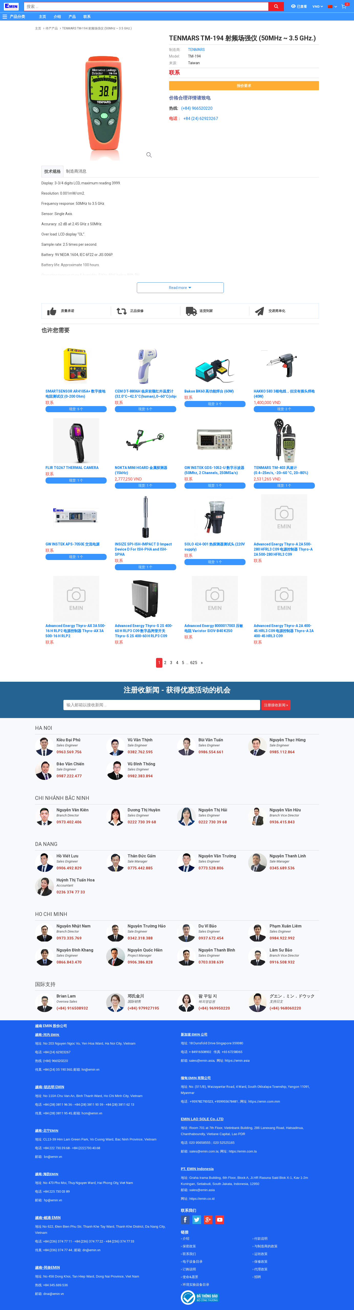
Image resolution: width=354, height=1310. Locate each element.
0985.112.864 (282, 752)
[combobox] (143, 6)
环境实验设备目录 (195, 1284)
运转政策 (260, 1254)
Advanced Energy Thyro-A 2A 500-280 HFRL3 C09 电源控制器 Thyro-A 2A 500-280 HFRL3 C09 (283, 549)
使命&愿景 (190, 1277)
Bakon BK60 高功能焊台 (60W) (209, 391)
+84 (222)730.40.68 (86, 1148)
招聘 (257, 1277)
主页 (42, 17)
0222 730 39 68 (142, 822)
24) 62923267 (205, 118)
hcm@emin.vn (92, 1113)
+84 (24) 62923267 (56, 1052)
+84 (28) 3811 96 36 (57, 1104)
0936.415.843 (282, 822)
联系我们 (189, 1254)
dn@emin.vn (91, 1250)
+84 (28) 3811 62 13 (120, 1104)
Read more (178, 288)
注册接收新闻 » (276, 705)
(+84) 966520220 (55, 1061)
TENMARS (196, 50)
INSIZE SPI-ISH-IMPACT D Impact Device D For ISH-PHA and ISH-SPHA (143, 549)
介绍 (57, 17)
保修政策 (260, 1261)
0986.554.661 (211, 752)
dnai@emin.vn (53, 1294)
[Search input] (143, 6)
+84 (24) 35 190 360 (57, 1069)
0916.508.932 (282, 962)
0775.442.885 (140, 868)
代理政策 (260, 1269)
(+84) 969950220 (214, 1008)
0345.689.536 (282, 868)
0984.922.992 (282, 938)
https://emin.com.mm (264, 1101)
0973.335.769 (69, 938)
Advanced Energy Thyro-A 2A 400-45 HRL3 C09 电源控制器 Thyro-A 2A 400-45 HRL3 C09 (284, 631)
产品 (72, 17)
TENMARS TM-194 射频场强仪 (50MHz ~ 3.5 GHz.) (97, 28)
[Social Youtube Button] (219, 1219)
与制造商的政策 (265, 1246)
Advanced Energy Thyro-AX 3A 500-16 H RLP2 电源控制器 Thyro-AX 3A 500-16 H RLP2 (76, 631)
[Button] (5, 16)
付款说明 (260, 1238)
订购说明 (189, 1269)
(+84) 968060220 (285, 1008)
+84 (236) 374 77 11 (57, 1241)
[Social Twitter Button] (196, 1219)
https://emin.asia (237, 1060)
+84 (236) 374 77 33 (120, 1241)
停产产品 (52, 28)
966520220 (202, 108)
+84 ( (188, 118)
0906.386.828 (140, 962)
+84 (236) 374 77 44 (57, 1250)
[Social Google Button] (208, 1219)
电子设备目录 (192, 1261)
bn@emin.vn (53, 1157)
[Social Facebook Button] (185, 1219)
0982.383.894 (140, 776)
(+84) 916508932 (72, 1008)
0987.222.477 (69, 776)
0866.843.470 (69, 962)
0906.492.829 (69, 868)
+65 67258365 (232, 1052)
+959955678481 (227, 1101)
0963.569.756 (69, 752)
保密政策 (189, 1246)
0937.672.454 (211, 938)
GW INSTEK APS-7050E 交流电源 (72, 544)
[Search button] (276, 6)
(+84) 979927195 (143, 1008)
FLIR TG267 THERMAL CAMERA (72, 468)
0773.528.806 (211, 868)
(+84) (186, 108)
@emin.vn (55, 1200)
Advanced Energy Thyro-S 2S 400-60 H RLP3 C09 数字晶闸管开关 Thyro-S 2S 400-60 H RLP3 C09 (144, 631)
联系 (87, 17)
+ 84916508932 (200, 1052)
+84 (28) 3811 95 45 (57, 1113)
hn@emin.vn (90, 1069)
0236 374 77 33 (71, 892)
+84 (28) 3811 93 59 (88, 1104)
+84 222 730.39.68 (56, 1148)
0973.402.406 (69, 822)
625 (193, 662)
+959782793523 (201, 1101)
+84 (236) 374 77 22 (88, 1241)
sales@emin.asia (201, 1060)
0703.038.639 (211, 962)
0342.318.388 (140, 938)
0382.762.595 (140, 752)
